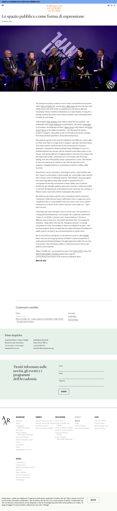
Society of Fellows (23, 437)
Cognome (62, 381)
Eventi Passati (100, 423)
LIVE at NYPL (78, 251)
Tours (18, 447)
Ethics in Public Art (48, 106)
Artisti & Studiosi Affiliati (45, 428)
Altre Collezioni (22, 472)
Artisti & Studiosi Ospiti (25, 440)
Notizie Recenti (81, 426)
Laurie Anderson (55, 124)
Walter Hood (69, 127)
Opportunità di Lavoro (24, 450)
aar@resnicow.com (12, 348)
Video (77, 423)
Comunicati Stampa (82, 428)
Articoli (78, 421)
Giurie (18, 442)
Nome (61, 373)
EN (108, 5)
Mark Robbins (52, 122)
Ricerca (18, 459)
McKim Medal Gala (102, 426)
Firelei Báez (87, 124)
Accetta (93, 500)
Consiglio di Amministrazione (23, 427)
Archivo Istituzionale (23, 477)
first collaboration (68, 106)
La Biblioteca (21, 462)
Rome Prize (60, 421)
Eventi (97, 417)
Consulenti (20, 445)
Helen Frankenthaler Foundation (48, 254)
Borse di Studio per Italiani (46, 423)
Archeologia (20, 480)
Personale (20, 430)
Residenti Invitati (42, 426)
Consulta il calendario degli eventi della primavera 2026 (21, 2)
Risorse (19, 470)
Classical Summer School (62, 434)
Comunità (39, 417)
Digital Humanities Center (25, 467)
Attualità (78, 417)
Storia (18, 423)
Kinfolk (86, 235)
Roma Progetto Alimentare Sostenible (25, 434)
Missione (19, 421)
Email (61, 366)
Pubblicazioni (21, 465)
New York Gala (100, 428)
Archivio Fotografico (23, 475)
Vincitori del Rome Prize (45, 421)
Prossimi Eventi (101, 421)
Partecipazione (60, 417)
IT (111, 5)
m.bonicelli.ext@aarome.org (43, 348)
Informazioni (20, 417)
